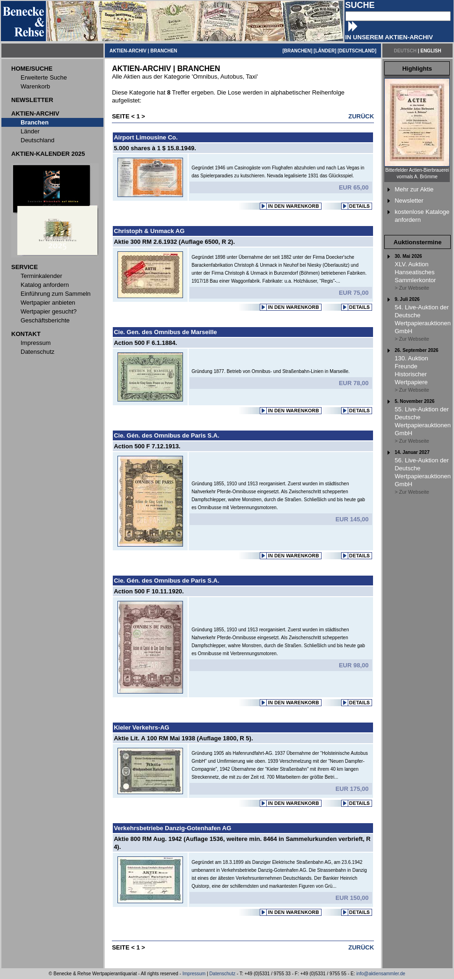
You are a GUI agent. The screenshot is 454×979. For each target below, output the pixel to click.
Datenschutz (222, 973)
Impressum (194, 973)
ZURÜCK (361, 116)
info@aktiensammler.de (380, 973)
